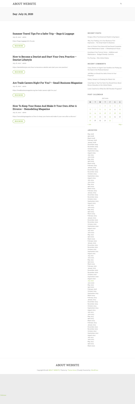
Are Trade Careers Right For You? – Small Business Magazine (47, 82)
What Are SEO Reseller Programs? (111, 89)
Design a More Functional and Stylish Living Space (103, 37)
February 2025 (92, 165)
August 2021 (91, 253)
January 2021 (92, 268)
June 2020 (91, 283)
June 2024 (91, 182)
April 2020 (91, 287)
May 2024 (91, 184)
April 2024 (91, 186)
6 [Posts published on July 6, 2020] (90, 109)
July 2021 (91, 255)
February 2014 (92, 297)
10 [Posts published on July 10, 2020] (110, 109)
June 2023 (91, 207)
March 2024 (91, 188)
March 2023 (91, 213)
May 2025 (91, 159)
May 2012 (91, 341)
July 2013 (91, 312)
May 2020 (91, 285)
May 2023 (91, 209)
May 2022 (91, 234)
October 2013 (92, 306)
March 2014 (91, 295)
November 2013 (93, 304)
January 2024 (92, 193)
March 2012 (91, 346)
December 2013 (93, 302)
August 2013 (91, 310)
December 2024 (93, 169)
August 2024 (92, 178)
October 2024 (92, 174)
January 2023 (92, 218)
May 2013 (91, 316)
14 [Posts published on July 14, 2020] (95, 113)
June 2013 (91, 314)
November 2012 (93, 329)
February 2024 (92, 190)
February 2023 (92, 216)
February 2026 (92, 140)
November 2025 (93, 146)
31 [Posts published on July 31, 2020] (110, 120)
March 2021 (91, 264)
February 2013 (92, 322)
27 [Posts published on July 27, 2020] (90, 120)
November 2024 (93, 172)
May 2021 (91, 260)
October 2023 (92, 199)
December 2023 (93, 195)
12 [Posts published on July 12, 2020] (120, 109)
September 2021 (93, 251)
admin (24, 37)
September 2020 (93, 276)
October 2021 (92, 249)
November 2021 (93, 247)
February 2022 (92, 241)
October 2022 (92, 224)
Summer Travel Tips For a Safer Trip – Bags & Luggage (43, 33)
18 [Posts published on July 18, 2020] (115, 113)
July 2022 (91, 230)
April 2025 (91, 161)
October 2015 (92, 291)
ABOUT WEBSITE (24, 4)
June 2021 (91, 258)
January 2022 (92, 243)
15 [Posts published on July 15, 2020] (100, 113)
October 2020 (92, 274)
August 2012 (91, 335)
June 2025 (91, 157)
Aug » (120, 124)
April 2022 (91, 237)
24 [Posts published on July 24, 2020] (110, 117)
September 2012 (93, 333)
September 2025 (93, 151)
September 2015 (93, 293)
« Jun (89, 124)
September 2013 (93, 308)
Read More (19, 46)
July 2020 (91, 281)
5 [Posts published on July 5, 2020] (119, 106)
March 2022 (91, 239)
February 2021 (92, 266)
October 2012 (92, 331)
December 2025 (93, 144)
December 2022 (93, 220)
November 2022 (93, 222)
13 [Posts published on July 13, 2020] (90, 113)
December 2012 (93, 327)
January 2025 (92, 167)
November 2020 (93, 272)
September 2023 (93, 201)
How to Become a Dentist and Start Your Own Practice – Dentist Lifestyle (44, 58)
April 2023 (91, 211)
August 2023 (92, 203)
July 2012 (91, 337)
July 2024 (91, 180)
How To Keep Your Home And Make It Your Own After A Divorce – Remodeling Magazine (45, 107)
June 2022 (91, 232)
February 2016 (92, 289)
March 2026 (91, 138)
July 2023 (91, 205)
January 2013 (92, 325)
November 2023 (93, 197)
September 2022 (93, 226)
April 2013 (91, 318)
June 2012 (91, 339)
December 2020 (93, 270)
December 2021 (93, 245)
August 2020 (92, 278)
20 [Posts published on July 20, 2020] (90, 117)
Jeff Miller (91, 73)
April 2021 (91, 262)
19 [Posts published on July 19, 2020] (120, 113)
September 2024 (93, 176)
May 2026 (91, 134)
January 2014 (92, 299)
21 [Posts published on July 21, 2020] (95, 117)
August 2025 (92, 153)
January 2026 (92, 142)
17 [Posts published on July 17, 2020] (110, 113)
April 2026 (91, 136)
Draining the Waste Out (107, 79)
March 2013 (91, 320)
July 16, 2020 (17, 37)
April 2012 (91, 343)
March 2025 (91, 163)
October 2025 (92, 149)
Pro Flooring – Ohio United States (98, 58)
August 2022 (92, 228)
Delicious (3, 395)
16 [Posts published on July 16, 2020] (105, 113)
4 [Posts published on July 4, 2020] (114, 106)
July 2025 (91, 155)
